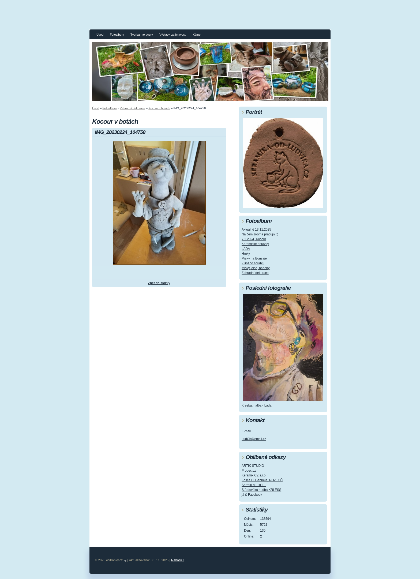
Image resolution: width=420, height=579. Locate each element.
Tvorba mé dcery (141, 34)
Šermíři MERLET (254, 485)
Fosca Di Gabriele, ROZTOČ (262, 480)
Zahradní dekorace (132, 108)
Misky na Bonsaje (254, 258)
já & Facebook (252, 495)
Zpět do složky (159, 283)
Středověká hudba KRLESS (261, 490)
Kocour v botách (159, 108)
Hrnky (246, 253)
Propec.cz (249, 470)
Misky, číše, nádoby (255, 268)
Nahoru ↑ (177, 560)
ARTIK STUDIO (253, 466)
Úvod (99, 34)
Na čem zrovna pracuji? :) (260, 234)
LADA (246, 249)
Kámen (197, 34)
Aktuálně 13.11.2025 (256, 229)
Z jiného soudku (253, 263)
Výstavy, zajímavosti (172, 34)
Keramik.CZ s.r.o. (254, 475)
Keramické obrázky (255, 244)
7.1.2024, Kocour (254, 239)
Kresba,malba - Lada (256, 405)
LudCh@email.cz (254, 439)
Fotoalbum (117, 34)
